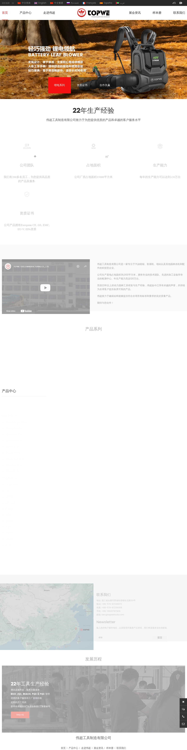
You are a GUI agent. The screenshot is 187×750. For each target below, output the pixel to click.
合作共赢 (105, 85)
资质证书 (82, 85)
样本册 (157, 12)
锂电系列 (59, 85)
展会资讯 (135, 12)
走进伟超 (49, 12)
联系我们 (179, 12)
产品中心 (25, 12)
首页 (5, 12)
